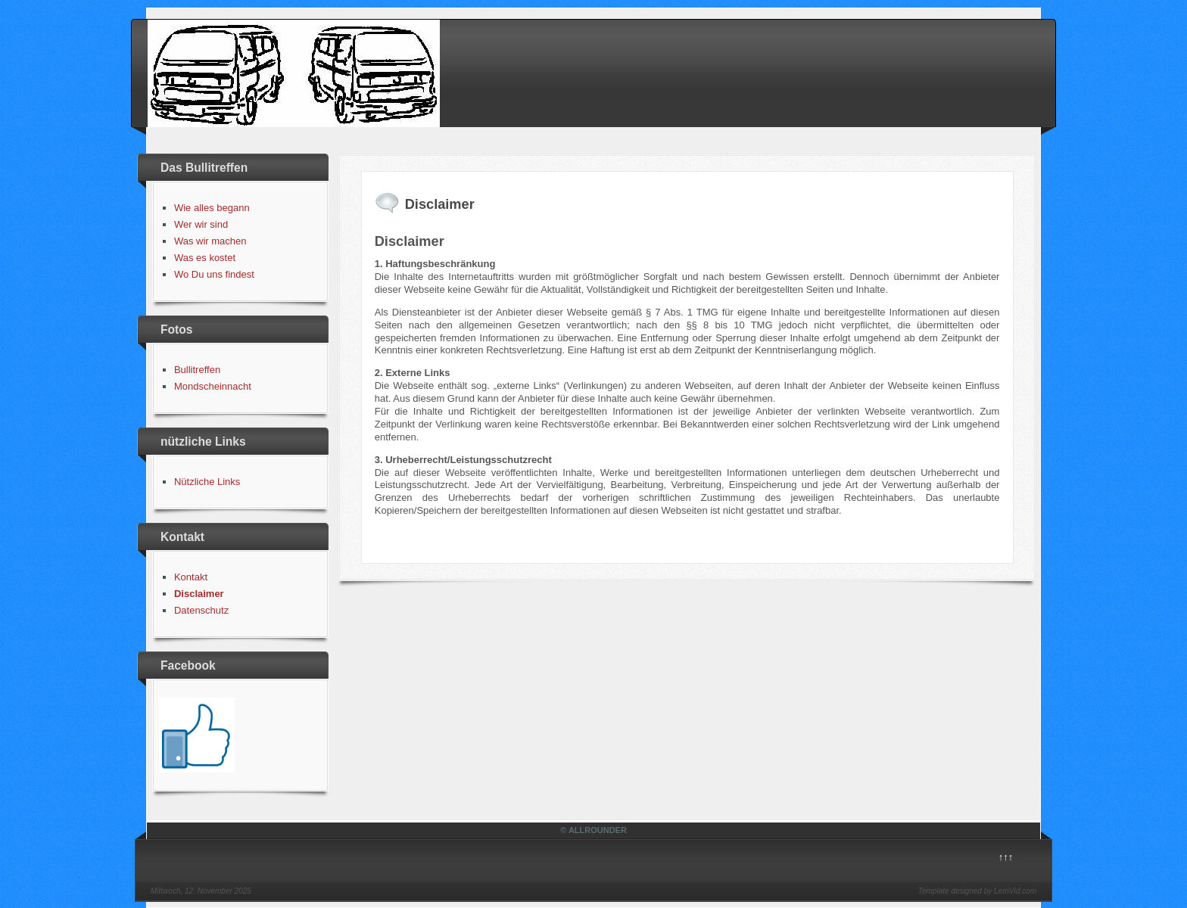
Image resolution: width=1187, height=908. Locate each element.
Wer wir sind (201, 224)
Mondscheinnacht (212, 386)
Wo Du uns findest (214, 274)
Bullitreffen (197, 369)
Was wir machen (210, 241)
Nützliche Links (207, 481)
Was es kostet (204, 257)
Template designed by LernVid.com (977, 891)
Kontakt (190, 577)
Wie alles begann (212, 207)
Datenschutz (201, 610)
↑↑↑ (1006, 857)
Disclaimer (199, 593)
